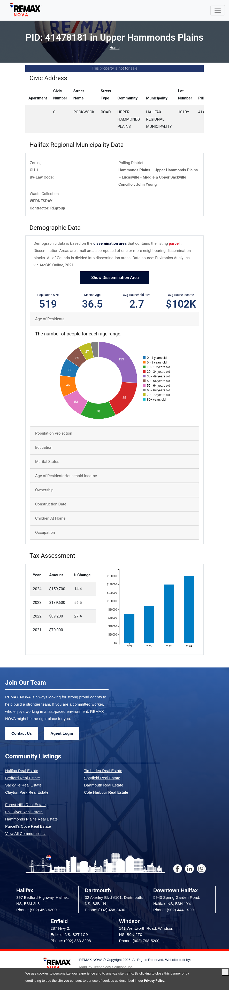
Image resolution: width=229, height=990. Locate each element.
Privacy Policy (154, 981)
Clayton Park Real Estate (27, 792)
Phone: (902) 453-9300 (36, 910)
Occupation (45, 533)
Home (114, 48)
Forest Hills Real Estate (25, 805)
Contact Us (21, 733)
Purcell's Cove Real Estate (28, 826)
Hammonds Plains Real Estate (31, 819)
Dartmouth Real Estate (103, 785)
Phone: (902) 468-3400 (105, 910)
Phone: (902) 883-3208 (71, 941)
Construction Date (50, 504)
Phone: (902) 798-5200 (139, 941)
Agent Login (61, 733)
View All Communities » (25, 834)
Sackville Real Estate (23, 785)
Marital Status (47, 462)
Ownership (44, 490)
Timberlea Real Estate (103, 771)
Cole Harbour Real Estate (106, 792)
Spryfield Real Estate (102, 778)
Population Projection (53, 433)
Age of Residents (49, 319)
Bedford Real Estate (22, 778)
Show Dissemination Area (114, 278)
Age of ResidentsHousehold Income (66, 476)
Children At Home (50, 519)
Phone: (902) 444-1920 (173, 910)
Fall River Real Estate (24, 812)
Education (43, 448)
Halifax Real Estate (21, 771)
